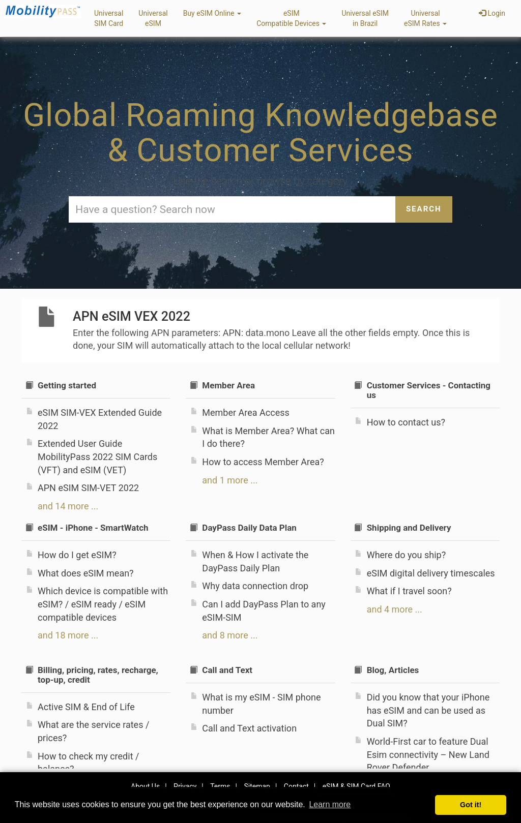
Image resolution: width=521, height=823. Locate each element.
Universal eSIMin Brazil (365, 18)
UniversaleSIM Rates (425, 18)
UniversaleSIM (152, 18)
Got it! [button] (470, 805)
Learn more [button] (330, 804)
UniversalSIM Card (108, 18)
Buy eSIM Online (212, 13)
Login (492, 13)
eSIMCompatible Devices (291, 18)
